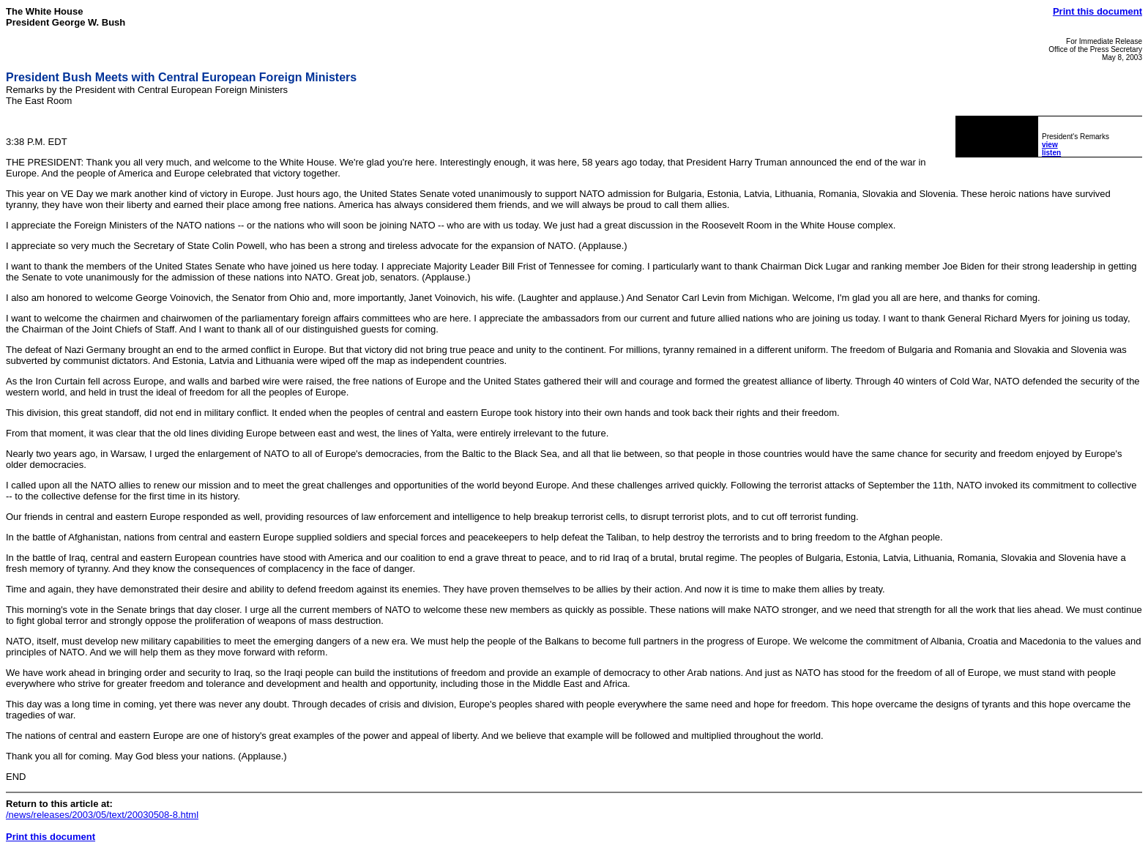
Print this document (1097, 11)
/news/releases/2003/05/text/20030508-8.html (102, 814)
